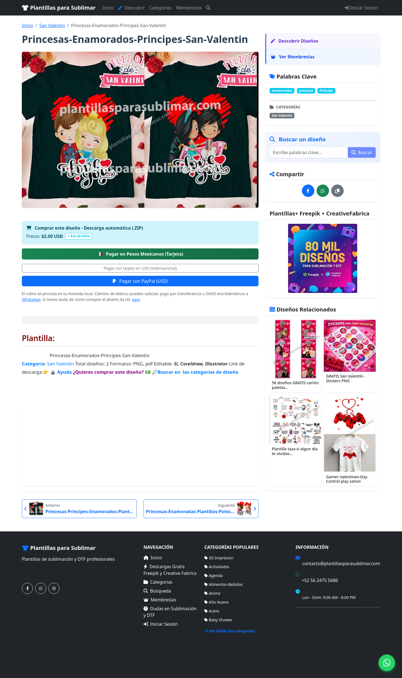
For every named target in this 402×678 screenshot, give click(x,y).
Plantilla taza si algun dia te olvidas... (295, 451)
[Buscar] (208, 7)
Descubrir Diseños (294, 41)
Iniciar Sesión (361, 8)
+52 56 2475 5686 (320, 580)
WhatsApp (31, 299)
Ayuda (65, 372)
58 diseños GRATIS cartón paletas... (295, 385)
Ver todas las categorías (229, 630)
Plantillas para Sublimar (59, 7)
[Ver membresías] (322, 258)
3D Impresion (218, 557)
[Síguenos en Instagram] (53, 588)
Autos (211, 611)
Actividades (216, 566)
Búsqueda (157, 591)
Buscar (361, 152)
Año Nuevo (216, 602)
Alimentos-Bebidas (223, 584)
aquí (136, 299)
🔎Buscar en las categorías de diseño (195, 372)
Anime (212, 593)
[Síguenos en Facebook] (27, 588)
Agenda (213, 575)
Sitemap (372, 658)
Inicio (108, 8)
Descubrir (131, 8)
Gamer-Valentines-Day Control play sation (346, 479)
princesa (306, 90)
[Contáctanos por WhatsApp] (40, 588)
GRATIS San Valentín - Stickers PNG (346, 378)
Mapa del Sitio (308, 622)
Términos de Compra (314, 614)
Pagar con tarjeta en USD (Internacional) (140, 268)
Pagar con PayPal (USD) (140, 281)
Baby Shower (218, 619)
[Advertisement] (140, 446)
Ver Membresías (292, 57)
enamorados (282, 90)
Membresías (189, 8)
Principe (326, 90)
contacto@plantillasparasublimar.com (341, 563)
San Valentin (52, 25)
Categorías (160, 8)
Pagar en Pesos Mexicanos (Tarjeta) (140, 254)
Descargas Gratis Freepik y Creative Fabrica (170, 569)
